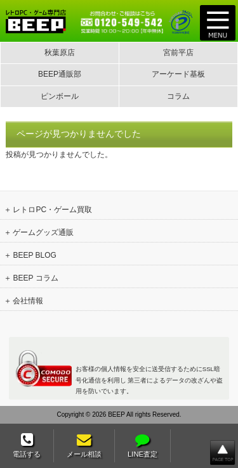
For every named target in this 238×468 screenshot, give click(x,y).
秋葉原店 (59, 52)
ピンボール (60, 96)
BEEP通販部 (59, 74)
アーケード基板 (178, 74)
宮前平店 (178, 52)
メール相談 (84, 446)
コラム (178, 96)
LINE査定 (142, 446)
